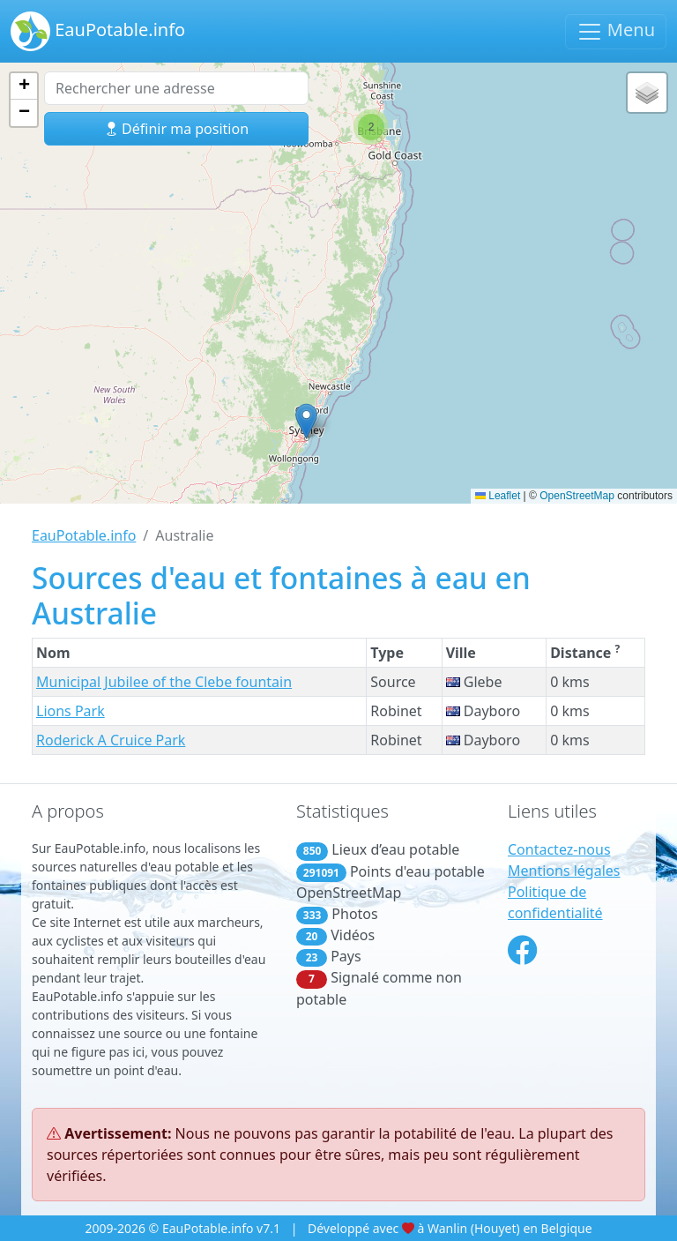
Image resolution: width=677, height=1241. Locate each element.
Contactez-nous (559, 849)
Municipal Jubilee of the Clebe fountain (164, 682)
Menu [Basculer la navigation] (616, 31)
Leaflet (497, 496)
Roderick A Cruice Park (110, 740)
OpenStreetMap (576, 496)
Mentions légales (564, 870)
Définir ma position (176, 128)
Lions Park (70, 711)
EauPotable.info (98, 31)
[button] (306, 421)
